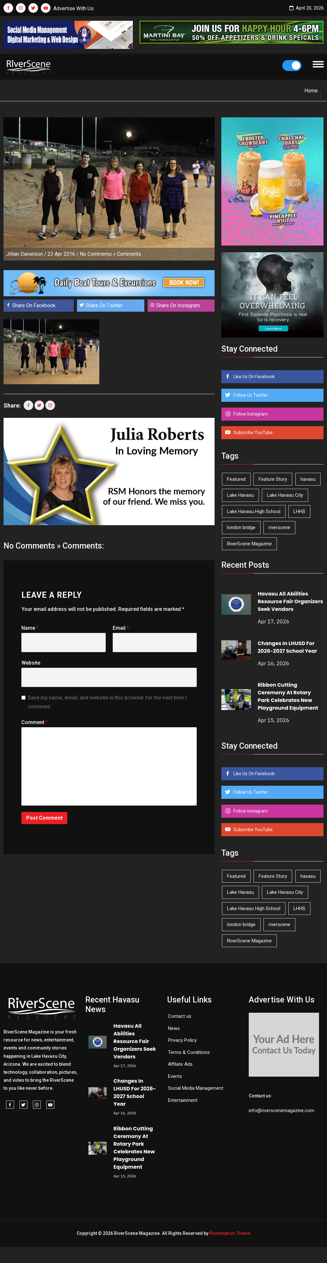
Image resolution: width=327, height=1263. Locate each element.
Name (30, 628)
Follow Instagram (250, 414)
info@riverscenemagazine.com (281, 1110)
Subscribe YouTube (252, 432)
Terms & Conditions (189, 1052)
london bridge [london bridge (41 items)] (241, 527)
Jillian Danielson (24, 254)
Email (121, 628)
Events (175, 1076)
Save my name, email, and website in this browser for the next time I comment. (107, 702)
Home (311, 91)
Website (30, 663)
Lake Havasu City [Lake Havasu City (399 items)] (285, 495)
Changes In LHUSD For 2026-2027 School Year (287, 647)
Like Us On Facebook (253, 376)
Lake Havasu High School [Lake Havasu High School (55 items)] (253, 511)
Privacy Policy (182, 1040)
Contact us (179, 1016)
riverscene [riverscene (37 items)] (279, 527)
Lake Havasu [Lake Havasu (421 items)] (240, 495)
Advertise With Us (73, 8)
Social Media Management (195, 1088)
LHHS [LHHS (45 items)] (299, 511)
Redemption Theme (229, 1233)
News (174, 1028)
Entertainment (182, 1100)
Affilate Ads (180, 1064)
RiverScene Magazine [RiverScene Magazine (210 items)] (249, 544)
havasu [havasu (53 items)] (308, 479)
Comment (34, 722)
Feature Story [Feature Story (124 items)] (273, 479)
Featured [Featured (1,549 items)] (236, 479)
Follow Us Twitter (250, 395)
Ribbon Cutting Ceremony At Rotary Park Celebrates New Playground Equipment (288, 696)
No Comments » (98, 254)
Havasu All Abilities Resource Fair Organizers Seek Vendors (290, 601)
